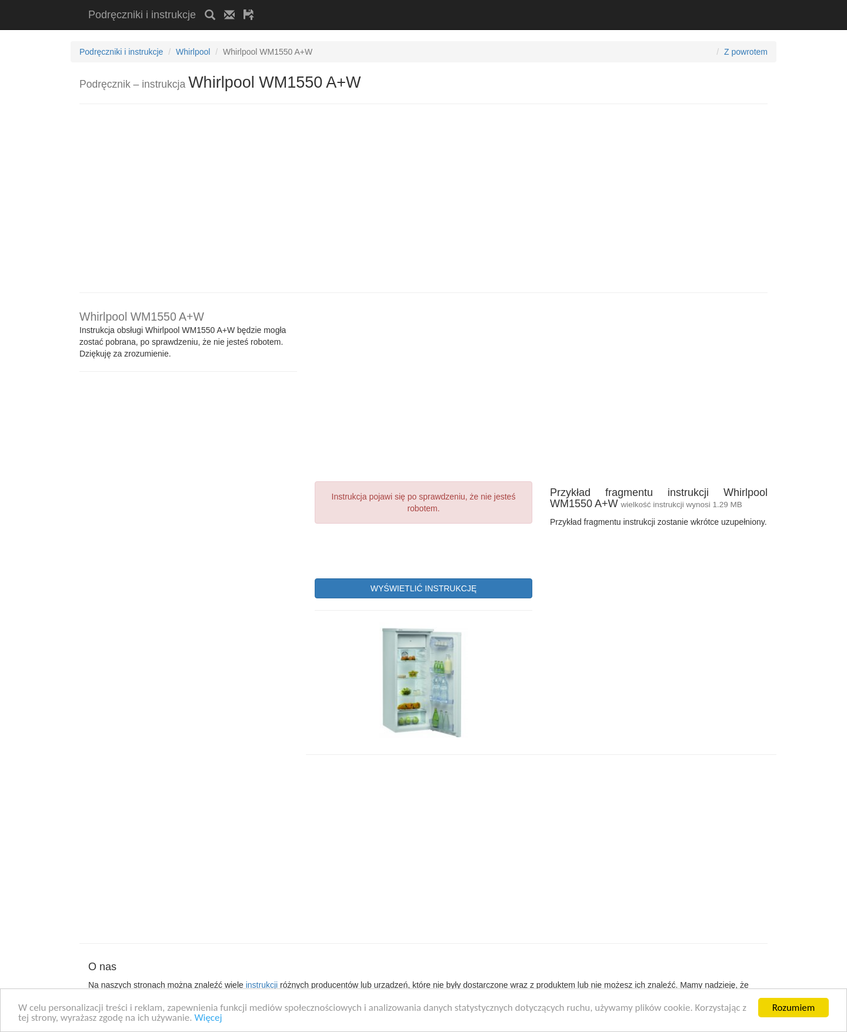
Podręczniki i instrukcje (142, 15)
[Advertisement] (400, 4)
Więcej (208, 1018)
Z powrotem (746, 51)
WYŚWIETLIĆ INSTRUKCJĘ (423, 588)
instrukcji (262, 985)
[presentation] (404, 549)
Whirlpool (193, 51)
